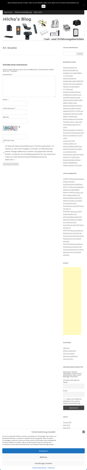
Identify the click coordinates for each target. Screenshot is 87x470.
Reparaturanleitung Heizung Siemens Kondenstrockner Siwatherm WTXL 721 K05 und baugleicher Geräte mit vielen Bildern (73, 184)
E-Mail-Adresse (9, 108)
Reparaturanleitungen (70, 356)
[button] (83, 432)
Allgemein (66, 348)
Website (6, 117)
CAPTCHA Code (8, 140)
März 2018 (66, 428)
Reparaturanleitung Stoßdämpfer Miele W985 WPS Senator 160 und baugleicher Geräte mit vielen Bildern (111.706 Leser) (73, 83)
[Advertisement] (72, 301)
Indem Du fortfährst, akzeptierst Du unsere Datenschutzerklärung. (72, 401)
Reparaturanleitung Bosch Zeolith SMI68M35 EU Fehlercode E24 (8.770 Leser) (72, 162)
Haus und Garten (69, 353)
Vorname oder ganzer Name (71, 381)
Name (6, 99)
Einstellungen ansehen (43, 463)
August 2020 (67, 422)
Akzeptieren (43, 451)
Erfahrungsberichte (69, 351)
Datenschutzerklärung (39, 467)
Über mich (38, 12)
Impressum (51, 467)
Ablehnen (43, 457)
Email (65, 391)
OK (43, 6)
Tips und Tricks (68, 359)
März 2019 (66, 425)
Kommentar (8, 74)
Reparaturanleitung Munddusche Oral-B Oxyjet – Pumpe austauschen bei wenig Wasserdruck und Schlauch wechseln (73, 235)
